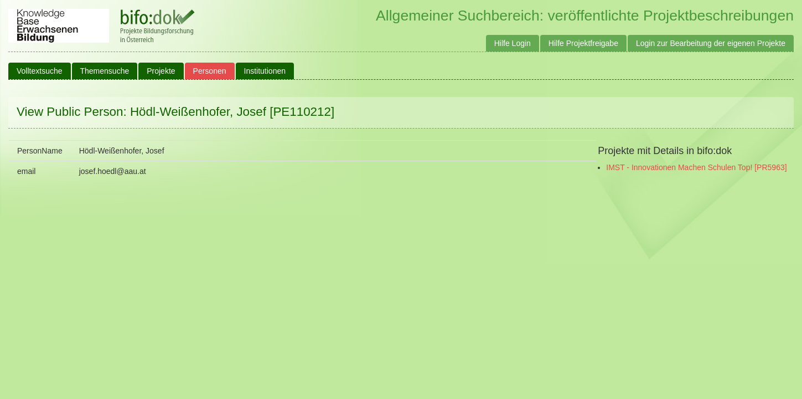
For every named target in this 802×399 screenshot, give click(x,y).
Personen (209, 70)
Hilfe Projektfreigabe (583, 43)
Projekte (161, 70)
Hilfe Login (512, 43)
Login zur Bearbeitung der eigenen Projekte (710, 43)
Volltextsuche (40, 70)
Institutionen (265, 70)
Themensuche (105, 70)
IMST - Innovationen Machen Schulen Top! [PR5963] (696, 167)
